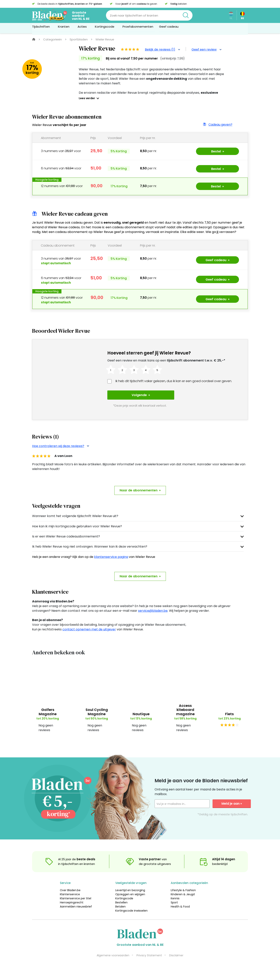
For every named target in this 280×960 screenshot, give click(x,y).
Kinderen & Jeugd (183, 886)
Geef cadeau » (217, 260)
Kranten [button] (65, 28)
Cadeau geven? (217, 124)
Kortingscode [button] (106, 28)
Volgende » (135, 395)
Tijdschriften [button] (42, 28)
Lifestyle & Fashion (183, 882)
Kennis (175, 890)
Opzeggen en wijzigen (130, 886)
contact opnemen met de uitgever (89, 621)
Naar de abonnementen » (140, 482)
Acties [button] (83, 28)
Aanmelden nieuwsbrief (76, 898)
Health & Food (180, 898)
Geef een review (206, 49)
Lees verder (87, 98)
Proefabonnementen (137, 28)
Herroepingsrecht (71, 894)
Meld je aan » (231, 795)
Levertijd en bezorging (130, 882)
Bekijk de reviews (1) (162, 49)
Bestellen (121, 894)
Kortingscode (124, 890)
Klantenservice (70, 886)
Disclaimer (176, 947)
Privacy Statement (149, 947)
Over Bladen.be (70, 882)
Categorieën (52, 39)
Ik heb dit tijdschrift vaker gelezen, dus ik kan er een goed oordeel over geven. (174, 381)
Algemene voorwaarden (113, 947)
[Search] (149, 15)
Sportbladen (79, 39)
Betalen (120, 898)
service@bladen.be (153, 602)
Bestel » (217, 151)
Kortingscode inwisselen (131, 902)
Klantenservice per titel (75, 890)
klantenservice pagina (111, 548)
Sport (174, 894)
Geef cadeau (168, 28)
